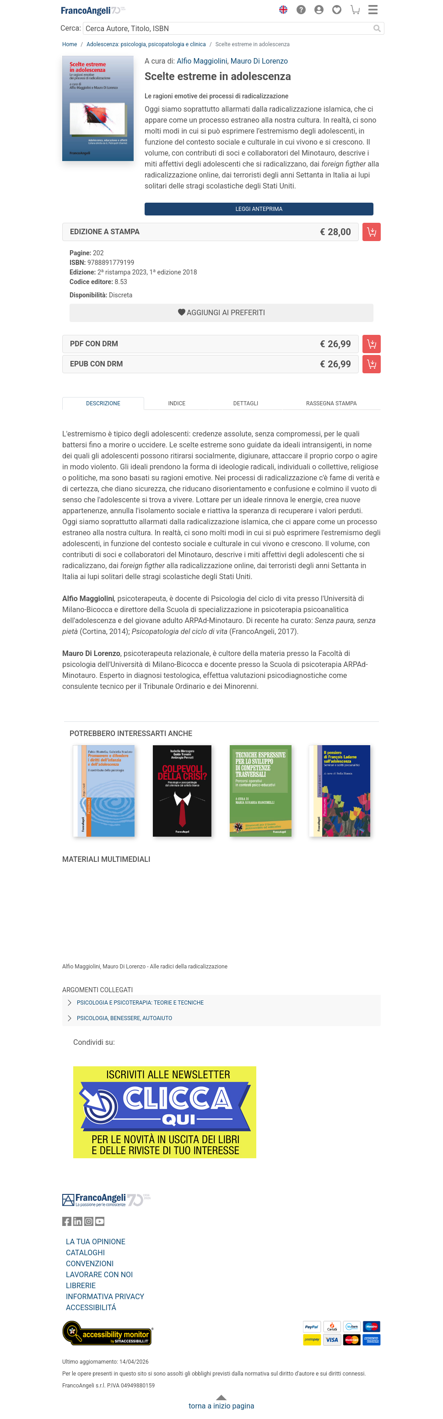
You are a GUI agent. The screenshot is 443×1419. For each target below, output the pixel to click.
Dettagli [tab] (245, 403)
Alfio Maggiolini (202, 61)
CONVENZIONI (89, 1263)
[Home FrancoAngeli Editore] (93, 11)
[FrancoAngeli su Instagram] (88, 1223)
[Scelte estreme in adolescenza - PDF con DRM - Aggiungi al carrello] (371, 344)
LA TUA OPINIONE (95, 1241)
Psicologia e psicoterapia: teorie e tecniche (140, 1003)
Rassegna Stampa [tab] (331, 403)
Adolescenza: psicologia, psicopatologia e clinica (145, 44)
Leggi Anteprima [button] (259, 209)
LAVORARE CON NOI (99, 1274)
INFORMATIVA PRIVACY (105, 1296)
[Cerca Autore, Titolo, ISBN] (226, 28)
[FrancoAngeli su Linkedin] (77, 1223)
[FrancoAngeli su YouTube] (99, 1223)
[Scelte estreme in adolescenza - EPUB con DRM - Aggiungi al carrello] (371, 364)
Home (69, 44)
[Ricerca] (377, 28)
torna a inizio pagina (221, 1406)
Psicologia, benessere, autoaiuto (124, 1018)
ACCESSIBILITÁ (91, 1307)
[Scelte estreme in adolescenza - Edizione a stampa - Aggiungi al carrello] (371, 232)
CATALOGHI (85, 1252)
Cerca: (70, 28)
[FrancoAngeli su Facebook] (66, 1223)
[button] (281, 11)
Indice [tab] (176, 403)
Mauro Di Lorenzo (259, 61)
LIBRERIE (81, 1285)
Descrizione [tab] (103, 403)
